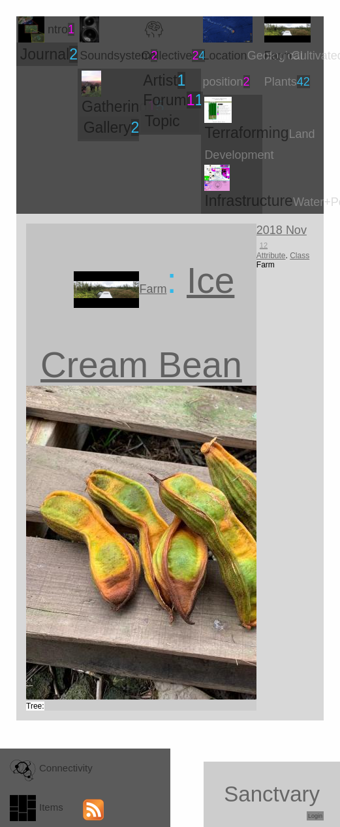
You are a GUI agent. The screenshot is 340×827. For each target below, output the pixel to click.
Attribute (271, 255)
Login (315, 816)
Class (299, 255)
